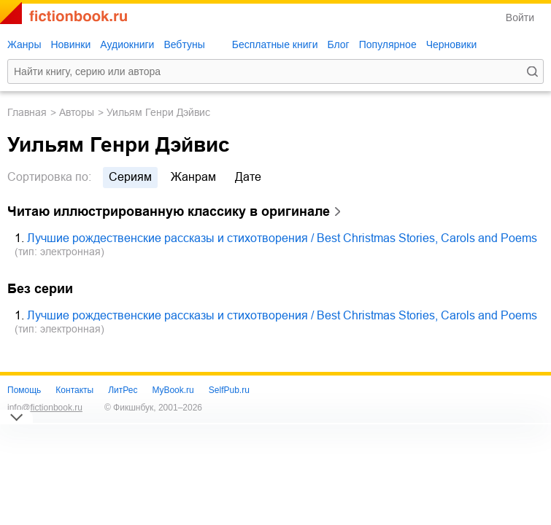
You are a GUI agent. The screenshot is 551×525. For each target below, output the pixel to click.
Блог (338, 44)
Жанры (24, 44)
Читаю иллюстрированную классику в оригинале (168, 211)
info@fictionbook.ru (44, 407)
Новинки (70, 44)
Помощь (24, 390)
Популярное (388, 44)
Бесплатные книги (275, 44)
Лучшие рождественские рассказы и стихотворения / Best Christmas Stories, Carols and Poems (282, 238)
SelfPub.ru (229, 390)
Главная (27, 112)
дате (248, 177)
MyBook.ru (172, 390)
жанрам (193, 177)
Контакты (74, 390)
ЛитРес (122, 390)
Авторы (76, 112)
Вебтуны (183, 44)
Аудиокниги (127, 44)
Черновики (451, 44)
